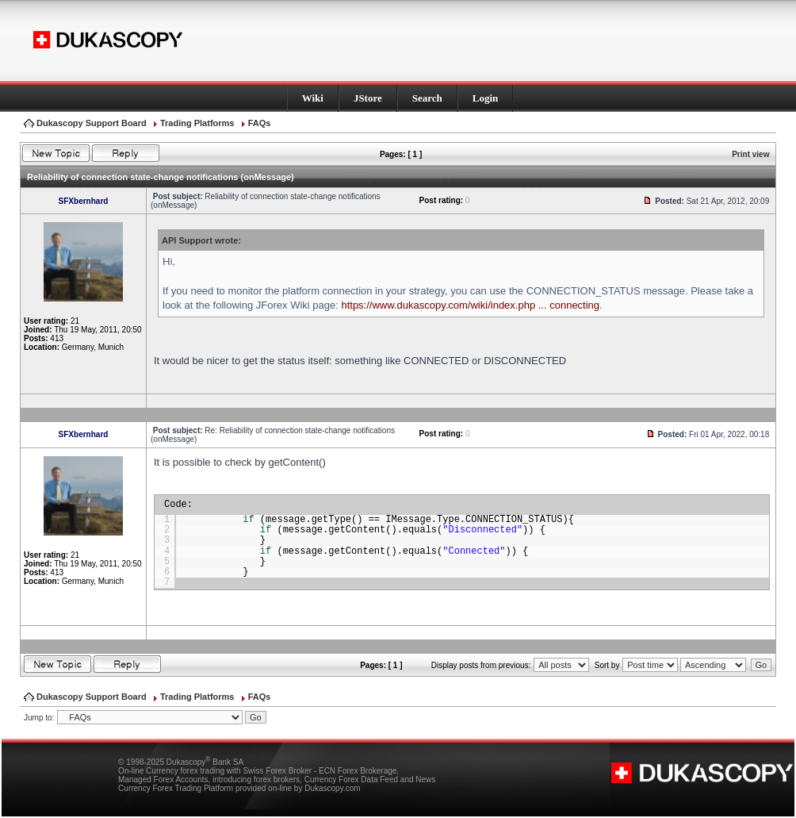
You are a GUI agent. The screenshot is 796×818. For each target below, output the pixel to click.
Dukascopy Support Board (91, 123)
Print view (750, 154)
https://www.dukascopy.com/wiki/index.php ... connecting (470, 305)
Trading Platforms (197, 123)
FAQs (259, 123)
